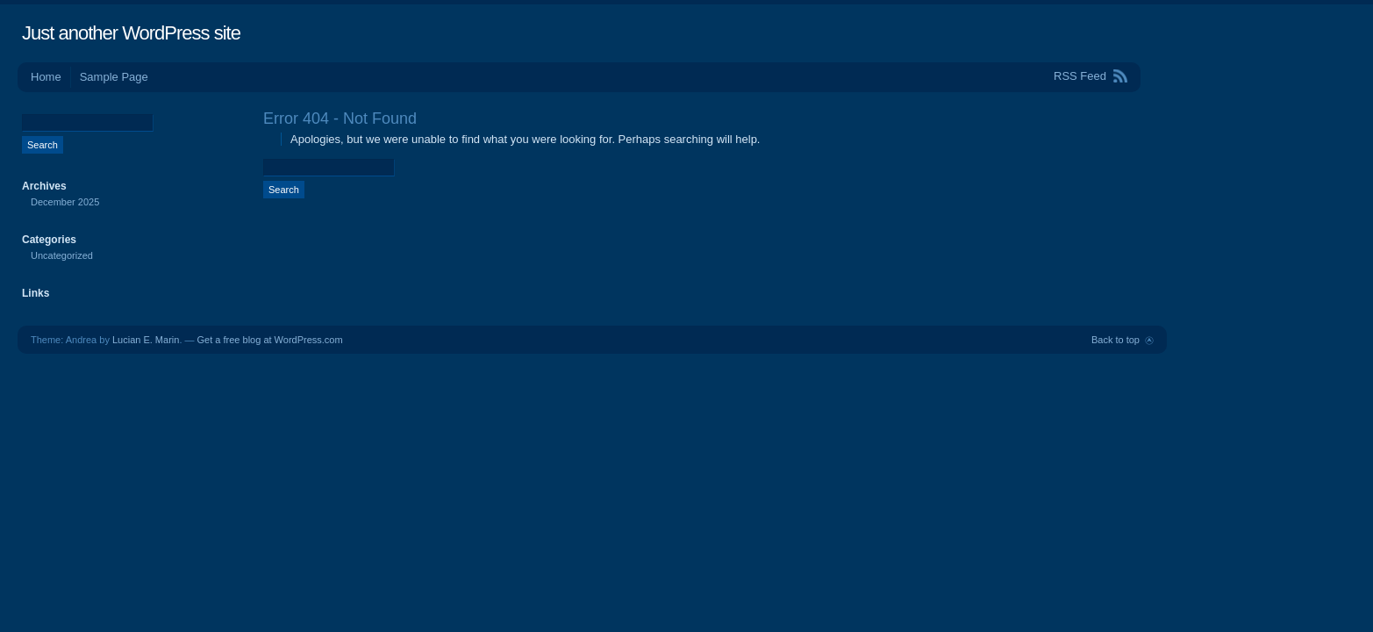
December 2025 (65, 202)
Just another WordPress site (131, 33)
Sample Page (114, 76)
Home (46, 76)
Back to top (1115, 339)
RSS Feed (1080, 76)
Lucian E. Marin (145, 339)
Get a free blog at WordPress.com (270, 339)
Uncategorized (62, 255)
